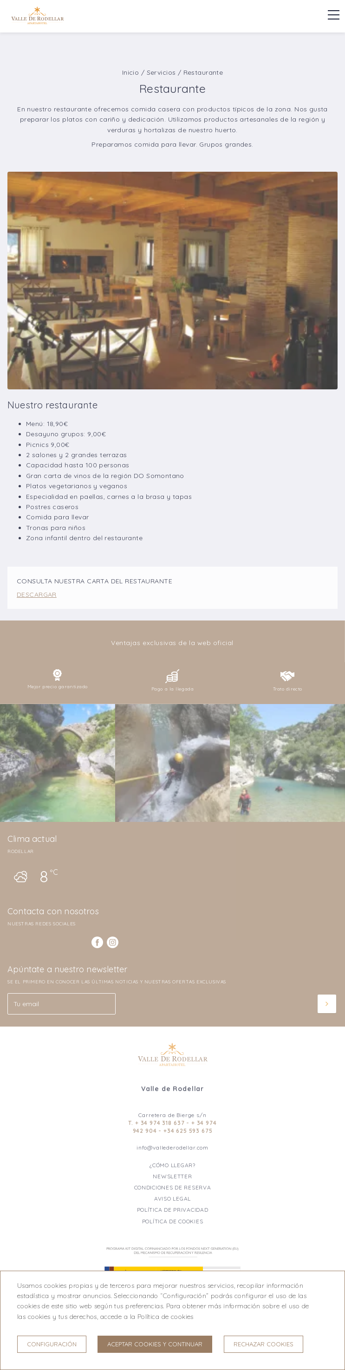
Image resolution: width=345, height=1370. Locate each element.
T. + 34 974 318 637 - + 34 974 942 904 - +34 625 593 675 (172, 1126)
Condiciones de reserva (172, 1187)
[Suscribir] (327, 1004)
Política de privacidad (172, 1209)
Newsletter (172, 1176)
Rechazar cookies (263, 1344)
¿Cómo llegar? (172, 1165)
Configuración (52, 1344)
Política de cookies (172, 1221)
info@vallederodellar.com (172, 1147)
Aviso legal (172, 1198)
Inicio (130, 72)
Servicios (161, 72)
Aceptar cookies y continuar (154, 1344)
